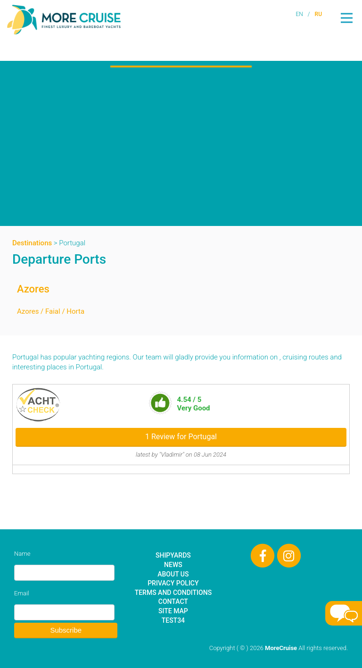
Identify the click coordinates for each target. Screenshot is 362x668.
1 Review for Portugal (181, 436)
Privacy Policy (173, 583)
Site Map (173, 611)
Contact (173, 601)
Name (22, 553)
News (173, 564)
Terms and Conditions (173, 592)
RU (318, 14)
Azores (33, 289)
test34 (173, 620)
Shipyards (173, 555)
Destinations (32, 243)
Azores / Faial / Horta (50, 311)
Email (21, 593)
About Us (173, 574)
